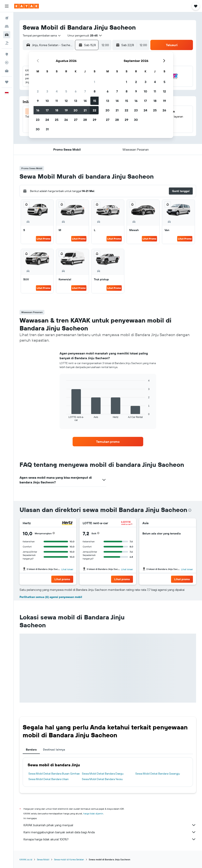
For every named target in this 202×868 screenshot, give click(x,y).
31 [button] (47, 129)
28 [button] (85, 120)
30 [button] (38, 129)
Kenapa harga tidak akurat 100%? (109, 839)
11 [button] (56, 101)
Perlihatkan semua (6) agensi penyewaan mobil (51, 597)
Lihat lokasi (67, 569)
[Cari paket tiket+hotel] (7, 43)
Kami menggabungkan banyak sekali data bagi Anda (109, 832)
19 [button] (66, 110)
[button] (6, 6)
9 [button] (38, 101)
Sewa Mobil (43, 859)
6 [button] (76, 91)
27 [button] (75, 120)
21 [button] (85, 110)
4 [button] (57, 91)
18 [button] (56, 110)
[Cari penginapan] (7, 26)
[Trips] (7, 82)
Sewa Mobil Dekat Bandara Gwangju (157, 773)
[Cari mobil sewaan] (7, 35)
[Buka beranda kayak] (26, 6)
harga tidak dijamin (93, 813)
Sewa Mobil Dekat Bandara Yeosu (102, 779)
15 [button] (94, 101)
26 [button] (66, 120)
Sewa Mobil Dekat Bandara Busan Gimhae (54, 773)
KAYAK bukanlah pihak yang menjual (109, 825)
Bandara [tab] (31, 749)
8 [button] (94, 91)
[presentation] (190, 510)
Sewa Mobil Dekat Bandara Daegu (102, 773)
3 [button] (47, 91)
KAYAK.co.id (26, 859)
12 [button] (66, 101)
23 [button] (37, 120)
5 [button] (66, 91)
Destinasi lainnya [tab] (54, 749)
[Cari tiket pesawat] (7, 18)
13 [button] (75, 101)
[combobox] (42, 35)
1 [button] (94, 82)
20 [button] (76, 110)
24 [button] (47, 120)
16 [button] (37, 110)
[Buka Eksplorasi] (7, 54)
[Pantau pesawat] (7, 62)
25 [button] (56, 120)
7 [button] (85, 91)
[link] (108, 441)
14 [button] (85, 101)
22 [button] (94, 110)
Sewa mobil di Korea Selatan (69, 859)
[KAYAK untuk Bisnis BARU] (7, 71)
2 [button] (38, 91)
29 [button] (94, 120)
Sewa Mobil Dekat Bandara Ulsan (48, 779)
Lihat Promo (43, 238)
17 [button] (47, 110)
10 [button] (47, 101)
